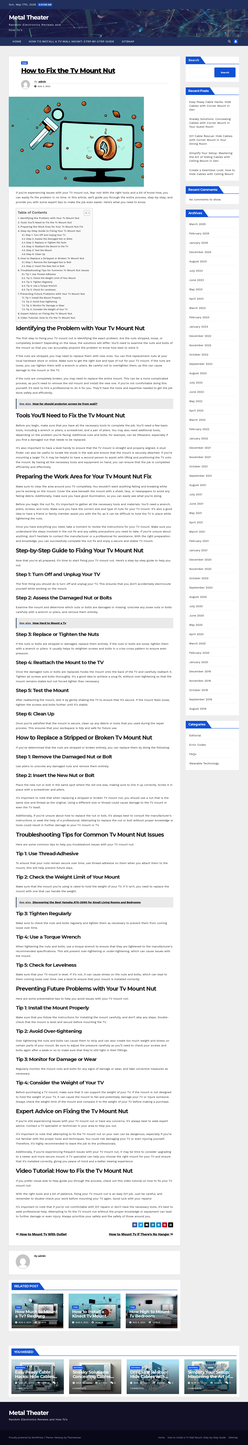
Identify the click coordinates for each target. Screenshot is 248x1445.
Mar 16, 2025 (142, 1383)
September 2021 (200, 475)
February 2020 (199, 652)
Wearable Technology (204, 763)
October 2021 (198, 466)
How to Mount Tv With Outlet (41, 1234)
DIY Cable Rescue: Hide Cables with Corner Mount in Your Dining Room (210, 139)
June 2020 (196, 615)
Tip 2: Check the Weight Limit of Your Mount (51, 278)
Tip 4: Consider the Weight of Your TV (47, 309)
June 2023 (196, 280)
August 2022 (198, 373)
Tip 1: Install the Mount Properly (43, 297)
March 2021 (197, 531)
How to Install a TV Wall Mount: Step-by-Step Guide (71, 41)
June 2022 (196, 392)
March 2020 (197, 643)
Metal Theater (28, 17)
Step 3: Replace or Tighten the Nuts (46, 242)
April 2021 (196, 522)
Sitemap (128, 41)
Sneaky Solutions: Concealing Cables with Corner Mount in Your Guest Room (210, 122)
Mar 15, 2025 (199, 1383)
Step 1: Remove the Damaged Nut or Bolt (48, 262)
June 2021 (196, 503)
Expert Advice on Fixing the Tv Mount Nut (46, 313)
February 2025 (199, 233)
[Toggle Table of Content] (85, 213)
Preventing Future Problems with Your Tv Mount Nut (52, 293)
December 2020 (200, 559)
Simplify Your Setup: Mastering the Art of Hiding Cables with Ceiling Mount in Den (210, 156)
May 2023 (195, 289)
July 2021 (195, 494)
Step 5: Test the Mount (39, 250)
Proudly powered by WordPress (26, 1437)
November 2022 (200, 345)
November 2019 (200, 680)
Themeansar (74, 1437)
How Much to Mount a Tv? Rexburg (36, 1314)
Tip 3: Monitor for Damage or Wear (45, 305)
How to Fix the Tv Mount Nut (68, 70)
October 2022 (198, 354)
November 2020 (200, 569)
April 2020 (196, 634)
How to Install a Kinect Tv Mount (89, 1314)
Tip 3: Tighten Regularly (39, 282)
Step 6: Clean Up (35, 254)
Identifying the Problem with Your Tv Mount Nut (49, 218)
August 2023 (198, 261)
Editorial (195, 735)
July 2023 (196, 270)
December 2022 (200, 336)
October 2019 (198, 690)
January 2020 (198, 662)
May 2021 (195, 513)
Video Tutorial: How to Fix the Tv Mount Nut (48, 317)
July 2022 (196, 382)
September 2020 (201, 587)
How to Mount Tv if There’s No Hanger (141, 1234)
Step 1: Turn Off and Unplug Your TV (45, 235)
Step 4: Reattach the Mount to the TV (47, 246)
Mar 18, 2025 (84, 1383)
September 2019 (200, 699)
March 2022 (197, 419)
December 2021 (200, 447)
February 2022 (199, 429)
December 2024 (200, 252)
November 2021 (200, 457)
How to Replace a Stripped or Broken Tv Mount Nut (52, 258)
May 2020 (196, 624)
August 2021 (197, 485)
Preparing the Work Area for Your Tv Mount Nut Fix (51, 226)
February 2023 (199, 317)
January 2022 (198, 438)
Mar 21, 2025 (26, 1383)
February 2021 (199, 541)
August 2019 (197, 708)
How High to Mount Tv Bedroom (149, 1314)
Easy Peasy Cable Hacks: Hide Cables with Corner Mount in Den (210, 105)
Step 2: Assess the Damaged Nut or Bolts (49, 239)
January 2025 (198, 242)
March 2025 (197, 224)
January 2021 (198, 550)
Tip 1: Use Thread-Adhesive (41, 274)
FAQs (24, 63)
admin (42, 81)
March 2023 (197, 308)
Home (17, 41)
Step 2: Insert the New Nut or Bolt (45, 266)
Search (193, 60)
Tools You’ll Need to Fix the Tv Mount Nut (46, 222)
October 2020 (198, 578)
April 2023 (196, 298)
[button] (229, 41)
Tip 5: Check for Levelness (41, 289)
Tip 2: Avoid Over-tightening (41, 301)
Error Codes (197, 744)
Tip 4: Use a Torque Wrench (41, 285)
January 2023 (198, 326)
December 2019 (200, 671)
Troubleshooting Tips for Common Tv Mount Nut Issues (55, 270)
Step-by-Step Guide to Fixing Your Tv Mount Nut (51, 230)
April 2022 (196, 410)
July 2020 (196, 606)
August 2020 (198, 597)
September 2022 (200, 364)
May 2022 (195, 401)
